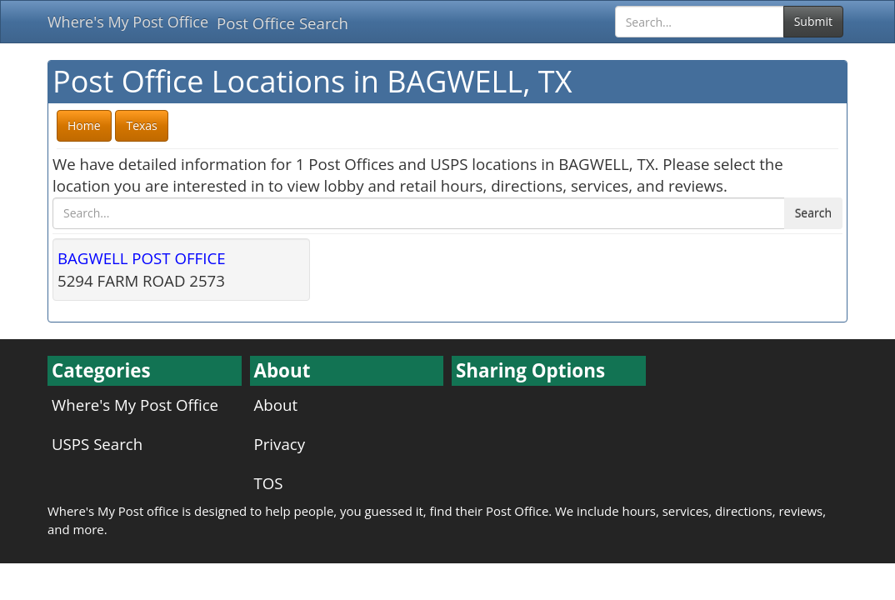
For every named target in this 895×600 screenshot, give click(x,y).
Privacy (280, 443)
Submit (813, 21)
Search (813, 213)
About (276, 404)
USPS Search (97, 443)
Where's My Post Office (128, 22)
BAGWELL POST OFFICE (142, 258)
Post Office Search (282, 22)
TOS (268, 482)
